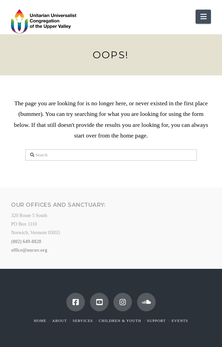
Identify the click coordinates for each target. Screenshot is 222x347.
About (59, 321)
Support (156, 321)
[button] (203, 17)
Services (83, 321)
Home (40, 321)
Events (179, 321)
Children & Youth (120, 321)
